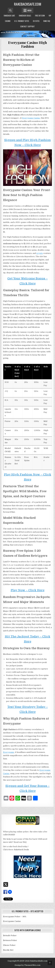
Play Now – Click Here (27, 590)
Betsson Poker (10, 940)
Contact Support (27, 26)
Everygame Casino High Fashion (27, 44)
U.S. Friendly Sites (21, 21)
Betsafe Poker (10, 935)
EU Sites (36, 21)
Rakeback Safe (9, 15)
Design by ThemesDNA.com (27, 965)
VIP (50, 15)
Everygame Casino (31, 118)
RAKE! (12, 834)
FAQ (25, 842)
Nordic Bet (8, 950)
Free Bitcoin (40, 15)
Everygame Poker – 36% (14, 916)
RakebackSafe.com (27, 4)
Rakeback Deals (25, 15)
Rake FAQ (46, 21)
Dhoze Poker (9, 945)
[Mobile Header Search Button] (10, 10)
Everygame (8, 752)
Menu (29, 10)
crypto (39, 253)
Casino (7, 21)
